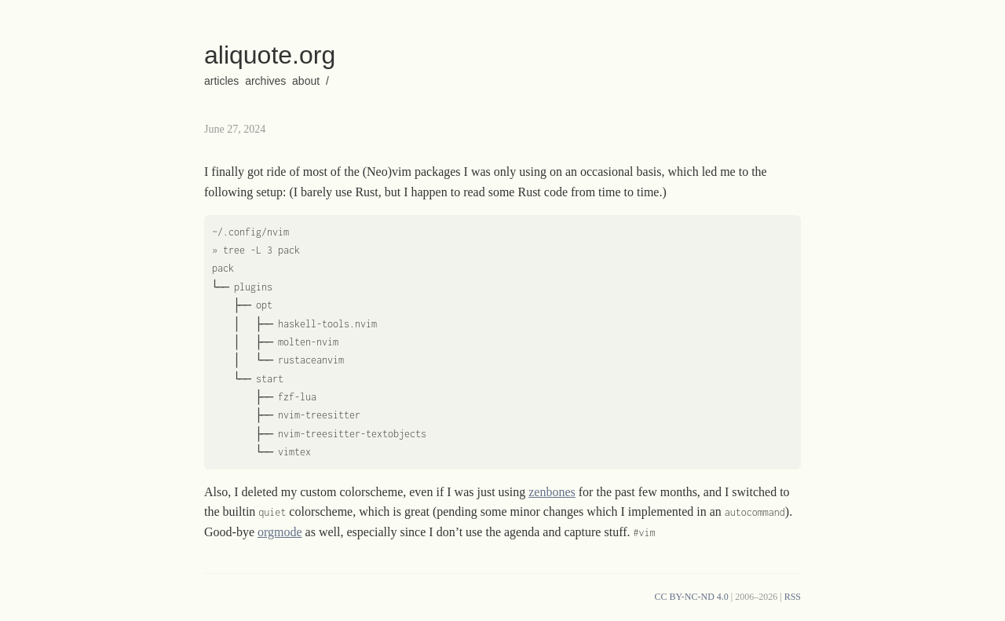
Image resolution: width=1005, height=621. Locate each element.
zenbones (552, 492)
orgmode (280, 532)
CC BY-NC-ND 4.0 (691, 596)
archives (265, 81)
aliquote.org (269, 55)
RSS (792, 596)
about (306, 81)
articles (221, 81)
